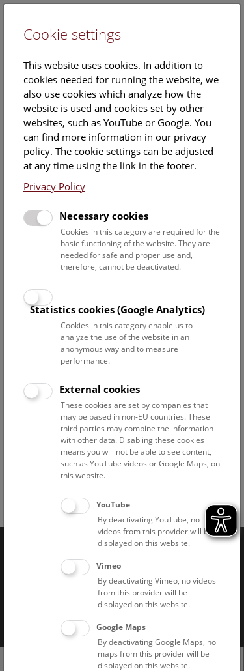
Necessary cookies (103, 215)
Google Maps (121, 627)
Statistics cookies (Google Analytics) (117, 309)
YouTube (113, 504)
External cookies (99, 388)
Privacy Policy (54, 186)
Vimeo (108, 565)
